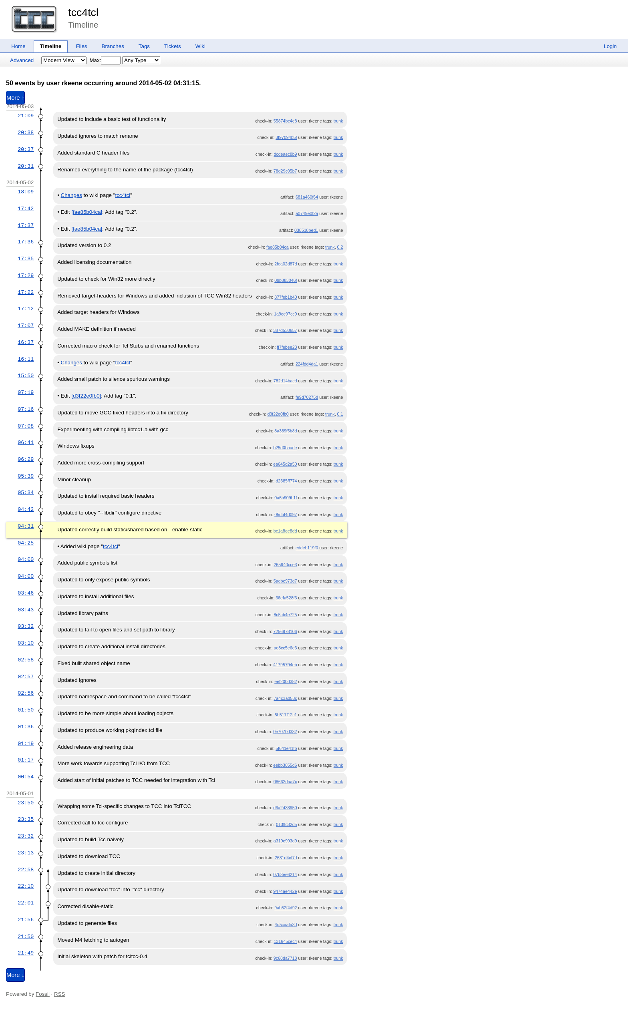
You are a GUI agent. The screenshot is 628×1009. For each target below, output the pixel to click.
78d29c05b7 (285, 171)
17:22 (26, 292)
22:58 (26, 869)
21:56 (26, 919)
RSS (59, 994)
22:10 (26, 886)
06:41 (26, 442)
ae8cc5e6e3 (285, 647)
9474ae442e (285, 891)
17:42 (26, 208)
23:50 (26, 802)
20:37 (26, 149)
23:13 (26, 852)
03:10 (26, 643)
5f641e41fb (286, 748)
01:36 (26, 726)
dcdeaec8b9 (285, 154)
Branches (113, 46)
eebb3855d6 (285, 765)
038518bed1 (306, 230)
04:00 (26, 559)
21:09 (26, 115)
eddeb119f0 (307, 547)
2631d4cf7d (286, 857)
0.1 (340, 414)
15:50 (26, 375)
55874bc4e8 (285, 121)
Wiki (200, 46)
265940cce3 (285, 564)
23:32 (26, 836)
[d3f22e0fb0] (86, 396)
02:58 (26, 659)
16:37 (26, 342)
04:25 (26, 543)
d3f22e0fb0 (277, 414)
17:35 (26, 258)
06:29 (26, 459)
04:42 (26, 509)
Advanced (22, 60)
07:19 (26, 392)
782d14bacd (285, 380)
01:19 (26, 743)
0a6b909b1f (285, 497)
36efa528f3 (286, 597)
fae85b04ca (277, 247)
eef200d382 (285, 681)
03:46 (26, 593)
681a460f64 (307, 197)
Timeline (51, 46)
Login (610, 46)
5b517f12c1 (286, 714)
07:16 (26, 409)
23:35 (26, 819)
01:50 (26, 710)
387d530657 (285, 330)
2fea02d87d (285, 263)
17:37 (26, 225)
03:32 (26, 626)
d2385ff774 (286, 480)
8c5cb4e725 (285, 614)
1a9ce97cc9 (285, 314)
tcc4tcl (83, 12)
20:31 (26, 166)
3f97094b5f (286, 137)
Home (18, 46)
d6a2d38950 (285, 807)
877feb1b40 (285, 297)
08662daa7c (285, 781)
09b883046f (285, 280)
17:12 (26, 308)
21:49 (26, 953)
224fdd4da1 (307, 364)
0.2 (340, 247)
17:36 (26, 241)
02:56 (26, 693)
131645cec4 (285, 941)
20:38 (26, 132)
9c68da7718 (285, 958)
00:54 (26, 776)
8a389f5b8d (285, 430)
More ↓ (15, 975)
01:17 (26, 760)
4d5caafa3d (286, 924)
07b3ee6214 (285, 874)
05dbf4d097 (285, 514)
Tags (144, 46)
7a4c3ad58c (285, 698)
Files (81, 46)
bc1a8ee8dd (285, 531)
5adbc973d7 (285, 581)
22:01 (26, 902)
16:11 (26, 359)
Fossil (43, 994)
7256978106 (285, 631)
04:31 (26, 526)
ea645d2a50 (285, 464)
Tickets (172, 46)
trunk (338, 121)
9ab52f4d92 (285, 907)
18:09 (26, 191)
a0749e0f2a (307, 213)
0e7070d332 (285, 731)
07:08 (26, 426)
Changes (71, 195)
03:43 (26, 609)
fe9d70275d (307, 397)
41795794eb (285, 664)
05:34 (26, 492)
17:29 (26, 275)
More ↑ (15, 97)
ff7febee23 (287, 347)
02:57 (26, 676)
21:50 (26, 936)
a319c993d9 (285, 840)
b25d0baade (285, 447)
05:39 (26, 476)
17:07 (26, 325)
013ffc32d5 (286, 824)
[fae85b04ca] (86, 212)
